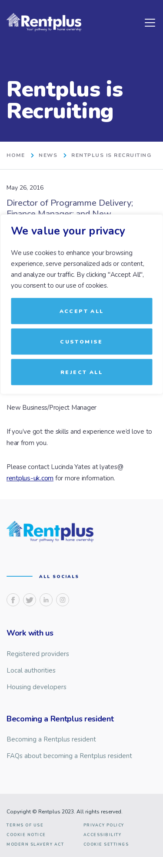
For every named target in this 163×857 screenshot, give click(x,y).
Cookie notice (26, 835)
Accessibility (102, 835)
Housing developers (37, 687)
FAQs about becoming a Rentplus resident (69, 756)
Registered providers (38, 654)
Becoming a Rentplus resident (51, 739)
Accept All (82, 311)
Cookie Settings (106, 845)
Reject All (81, 372)
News (48, 155)
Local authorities (31, 670)
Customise (81, 341)
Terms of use (25, 825)
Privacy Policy (103, 825)
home (16, 155)
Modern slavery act (35, 845)
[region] (81, 428)
